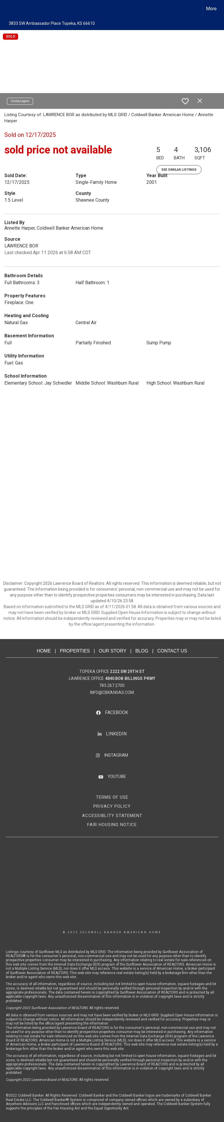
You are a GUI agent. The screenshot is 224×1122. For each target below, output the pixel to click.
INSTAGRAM (116, 755)
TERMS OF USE (112, 797)
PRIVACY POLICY (112, 806)
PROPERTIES (75, 650)
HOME (44, 650)
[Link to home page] (7, 9)
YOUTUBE (117, 776)
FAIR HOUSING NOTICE (112, 824)
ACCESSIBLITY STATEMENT (112, 815)
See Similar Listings (179, 170)
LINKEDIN (116, 734)
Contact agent (20, 101)
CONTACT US (172, 650)
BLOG (141, 650)
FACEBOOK (116, 712)
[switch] (185, 101)
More (211, 8)
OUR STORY (112, 650)
